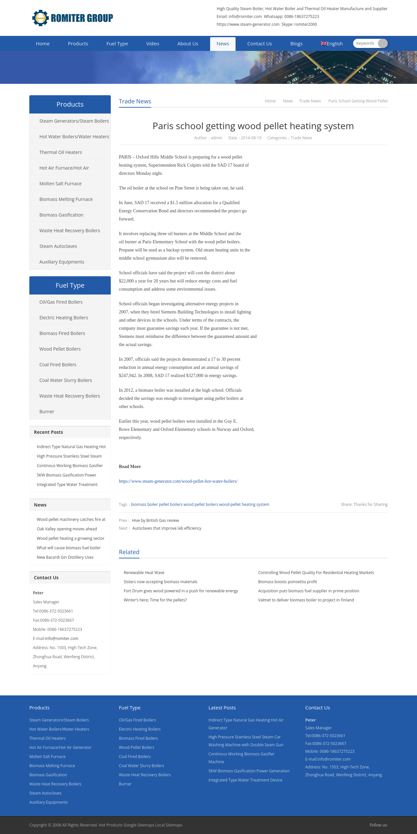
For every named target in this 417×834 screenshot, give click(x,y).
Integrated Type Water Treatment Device (245, 780)
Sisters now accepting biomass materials (160, 581)
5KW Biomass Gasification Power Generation (249, 771)
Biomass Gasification (61, 215)
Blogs (296, 43)
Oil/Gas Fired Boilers (61, 302)
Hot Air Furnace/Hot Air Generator (59, 170)
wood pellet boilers (200, 504)
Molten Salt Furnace (60, 183)
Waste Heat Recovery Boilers (69, 230)
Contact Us (259, 43)
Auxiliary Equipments (61, 262)
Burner (46, 411)
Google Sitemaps (138, 825)
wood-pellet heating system (244, 504)
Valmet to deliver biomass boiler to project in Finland (306, 600)
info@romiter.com (245, 16)
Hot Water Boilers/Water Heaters (74, 136)
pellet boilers (170, 504)
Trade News (135, 101)
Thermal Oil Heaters (60, 152)
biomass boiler (144, 504)
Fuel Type (117, 43)
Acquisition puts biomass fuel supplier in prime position (308, 591)
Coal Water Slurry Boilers (65, 380)
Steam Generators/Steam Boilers (74, 121)
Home (43, 43)
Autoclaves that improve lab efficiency (166, 528)
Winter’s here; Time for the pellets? (155, 600)
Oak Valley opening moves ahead (67, 529)
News (223, 43)
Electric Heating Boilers (63, 317)
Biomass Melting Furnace (66, 199)
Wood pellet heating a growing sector (71, 538)
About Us (187, 43)
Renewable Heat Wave (144, 572)
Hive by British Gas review (155, 520)
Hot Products (110, 825)
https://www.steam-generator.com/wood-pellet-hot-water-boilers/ (178, 481)
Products (78, 43)
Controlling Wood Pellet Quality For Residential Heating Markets (316, 572)
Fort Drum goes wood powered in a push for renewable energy (181, 591)
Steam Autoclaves (58, 246)
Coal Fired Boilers (58, 364)
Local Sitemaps (169, 825)
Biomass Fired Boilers (62, 333)
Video (152, 43)
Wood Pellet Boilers (60, 349)
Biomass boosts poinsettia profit (287, 581)
